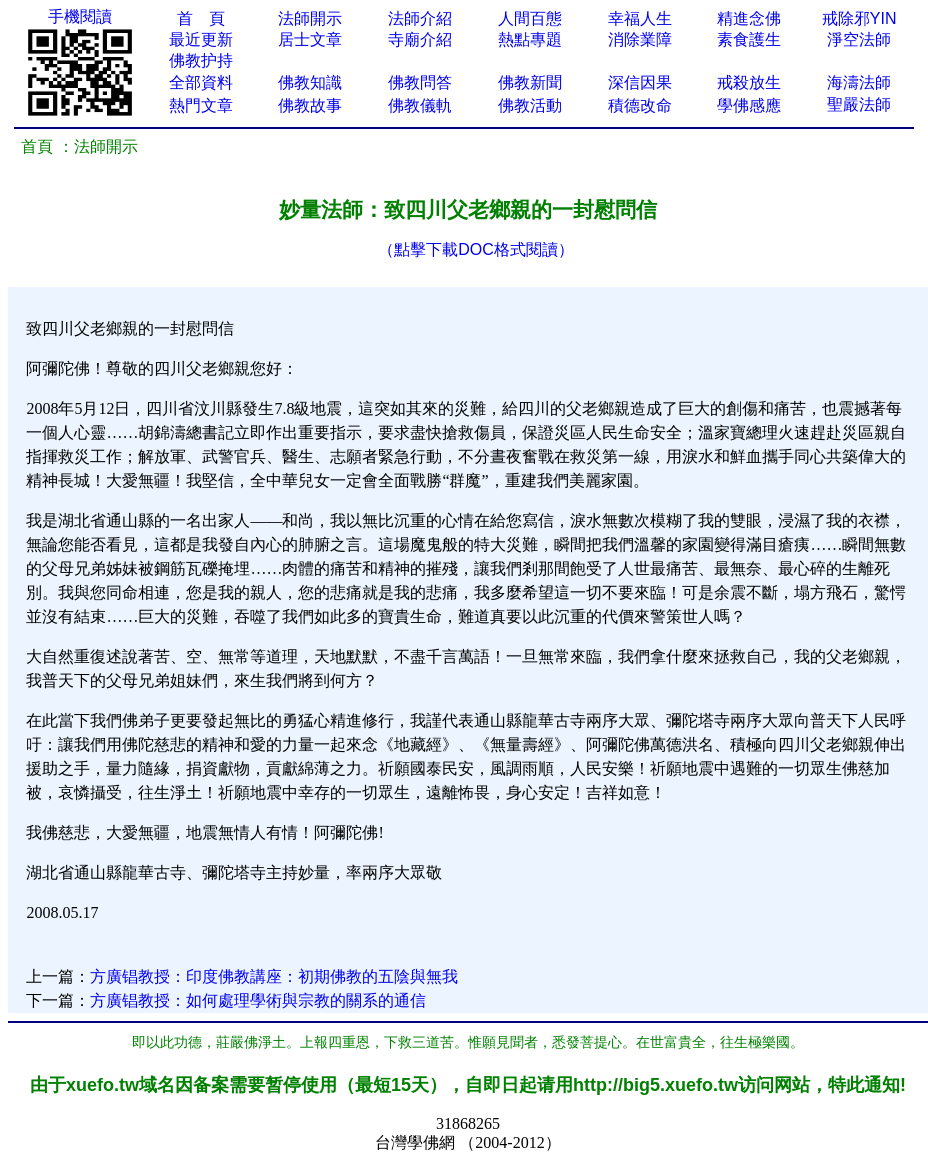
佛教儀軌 (420, 105)
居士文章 (310, 39)
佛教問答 (420, 82)
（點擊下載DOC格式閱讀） (476, 249)
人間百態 (530, 18)
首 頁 (201, 18)
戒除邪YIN (859, 18)
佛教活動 (530, 105)
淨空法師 (859, 39)
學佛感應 (749, 105)
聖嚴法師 (859, 104)
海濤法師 (859, 82)
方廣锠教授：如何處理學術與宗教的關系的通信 (258, 1000)
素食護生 (749, 39)
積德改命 (640, 105)
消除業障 (640, 39)
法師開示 (310, 18)
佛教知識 (310, 82)
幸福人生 (640, 18)
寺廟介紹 (420, 39)
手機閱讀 (80, 16)
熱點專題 (530, 39)
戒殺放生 (749, 82)
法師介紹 (420, 18)
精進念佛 (749, 18)
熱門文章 (201, 105)
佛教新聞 (530, 82)
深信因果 (640, 82)
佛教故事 (310, 105)
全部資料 (201, 82)
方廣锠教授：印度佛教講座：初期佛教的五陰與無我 (274, 976)
